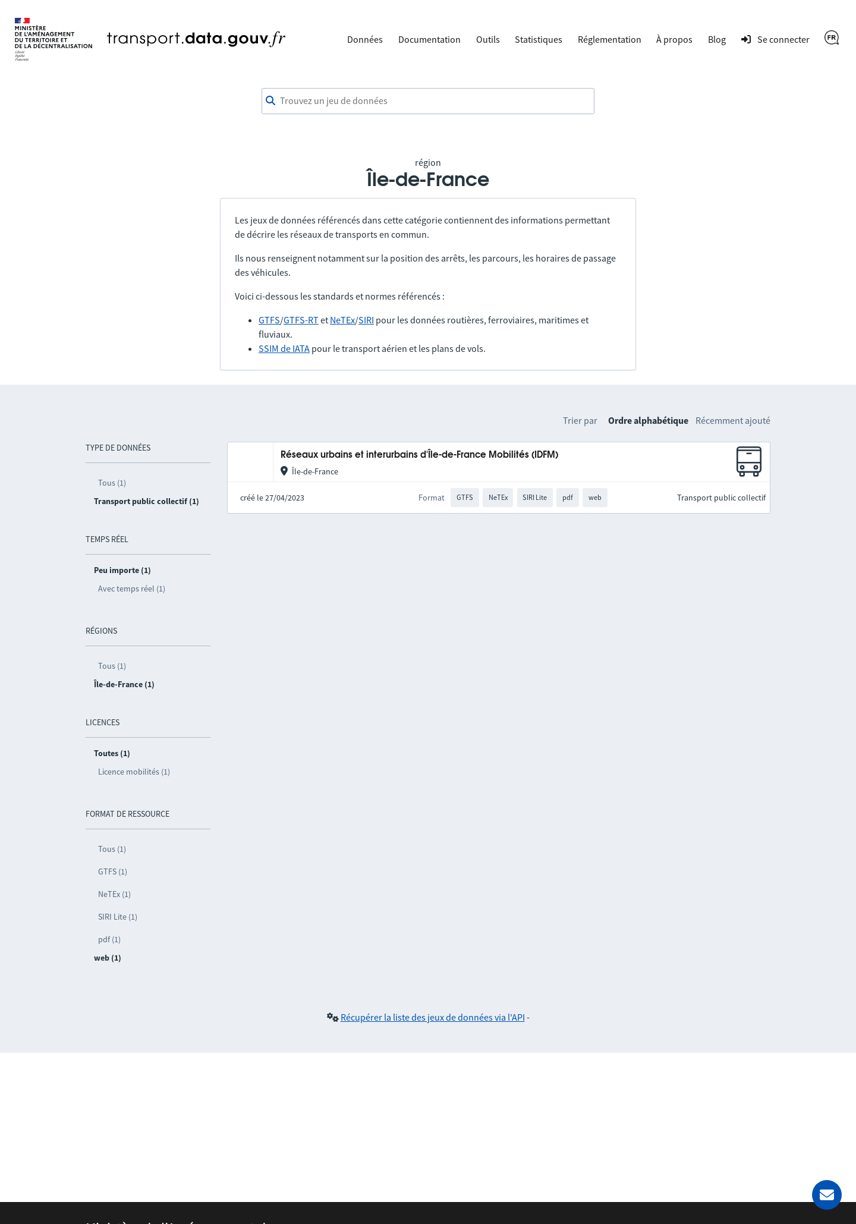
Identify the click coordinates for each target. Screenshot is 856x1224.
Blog (717, 39)
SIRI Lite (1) (117, 916)
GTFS (269, 320)
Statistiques (538, 39)
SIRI (366, 320)
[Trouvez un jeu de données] (428, 101)
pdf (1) (109, 939)
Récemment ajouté (733, 420)
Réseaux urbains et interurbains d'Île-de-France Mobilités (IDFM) (419, 455)
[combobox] (428, 101)
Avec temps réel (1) (131, 588)
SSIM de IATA (284, 348)
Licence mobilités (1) (134, 771)
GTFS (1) (112, 871)
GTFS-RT (301, 320)
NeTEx (342, 320)
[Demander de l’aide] (827, 1195)
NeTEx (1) (114, 894)
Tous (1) (112, 482)
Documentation (429, 39)
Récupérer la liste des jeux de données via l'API (433, 1017)
